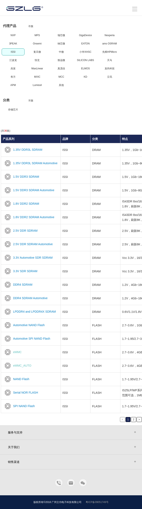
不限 (30, 26)
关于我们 (14, 447)
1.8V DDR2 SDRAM (21, 203)
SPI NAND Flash (19, 406)
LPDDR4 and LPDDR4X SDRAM (29, 311)
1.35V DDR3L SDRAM (22, 149)
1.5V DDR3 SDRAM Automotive (28, 190)
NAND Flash (16, 379)
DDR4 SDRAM (17, 284)
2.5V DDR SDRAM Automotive (28, 244)
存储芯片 (13, 109)
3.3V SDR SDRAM (20, 271)
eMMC (12, 352)
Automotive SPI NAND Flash (26, 338)
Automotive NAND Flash (24, 325)
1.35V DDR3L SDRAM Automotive (30, 163)
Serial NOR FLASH (20, 392)
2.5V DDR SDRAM (20, 230)
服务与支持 (15, 432)
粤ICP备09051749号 (97, 502)
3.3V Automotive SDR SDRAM (28, 257)
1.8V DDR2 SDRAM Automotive (28, 217)
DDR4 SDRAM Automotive (25, 298)
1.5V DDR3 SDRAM (21, 176)
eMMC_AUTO (17, 365)
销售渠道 (14, 462)
